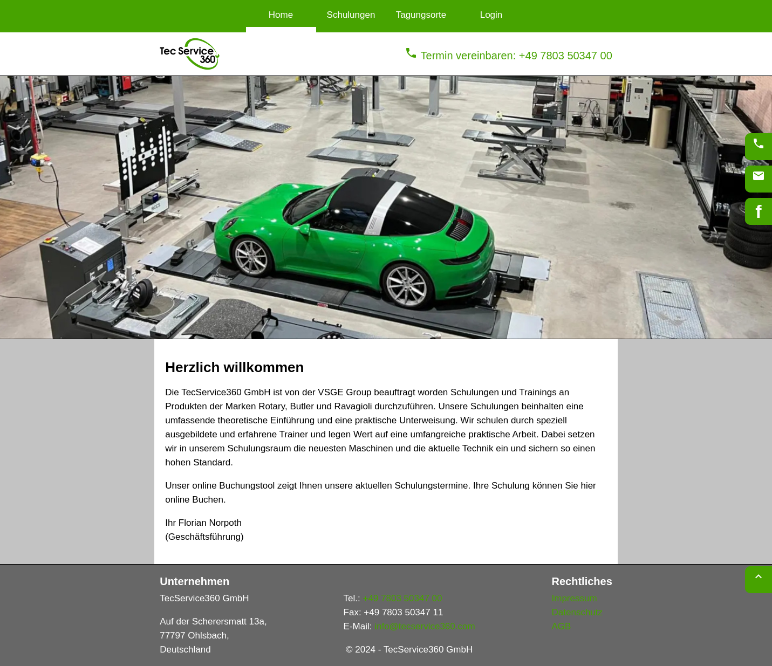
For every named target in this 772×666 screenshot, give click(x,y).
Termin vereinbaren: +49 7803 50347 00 (508, 55)
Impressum (574, 598)
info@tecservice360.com (424, 626)
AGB (561, 626)
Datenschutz (577, 612)
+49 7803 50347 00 (402, 598)
